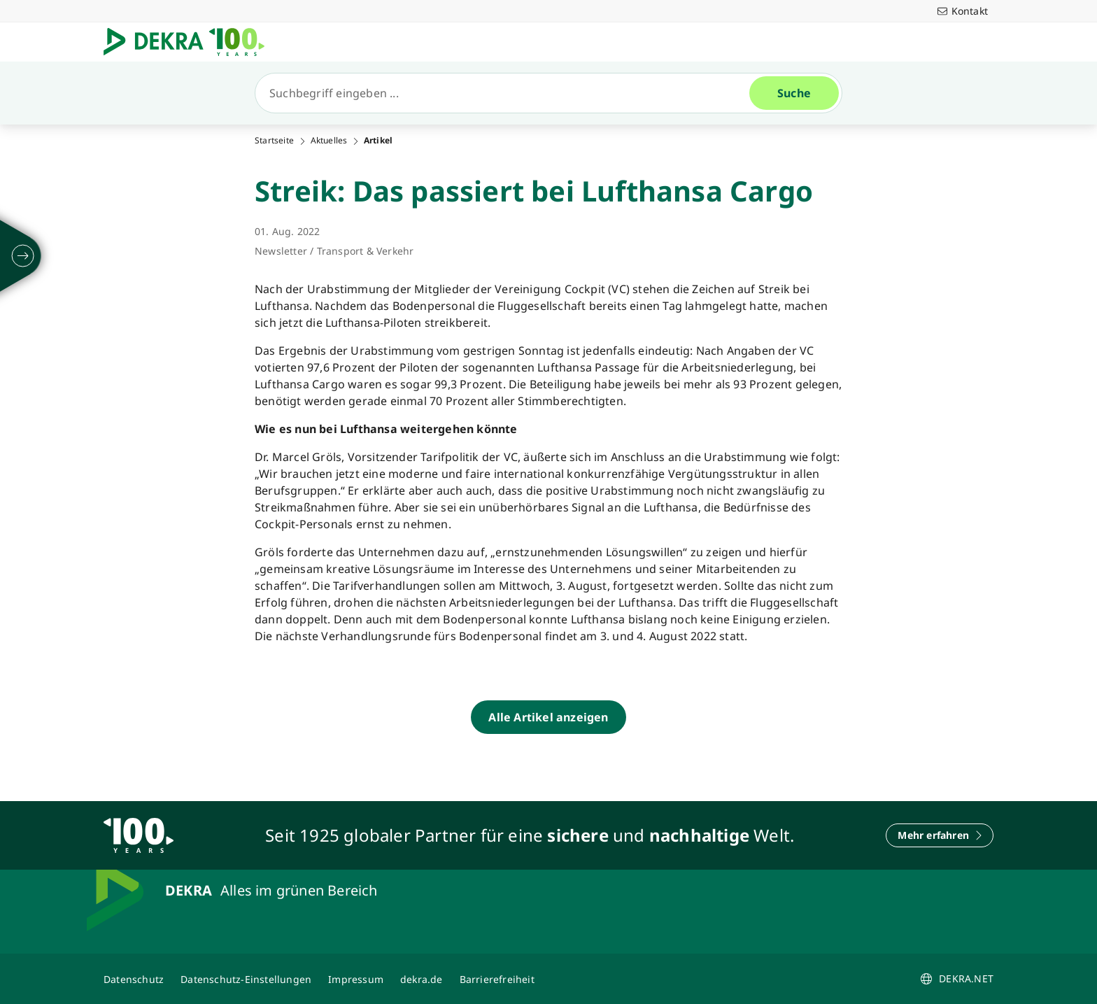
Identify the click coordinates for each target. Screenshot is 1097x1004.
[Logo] (190, 42)
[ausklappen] (23, 256)
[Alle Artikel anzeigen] (548, 717)
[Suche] (508, 93)
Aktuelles (329, 140)
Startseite (274, 140)
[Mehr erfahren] (939, 835)
